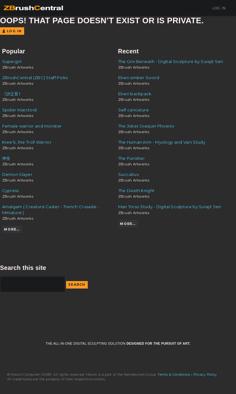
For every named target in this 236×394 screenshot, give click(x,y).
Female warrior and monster (32, 125)
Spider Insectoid (19, 109)
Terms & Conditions (174, 375)
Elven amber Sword (138, 77)
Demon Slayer (17, 174)
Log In (217, 8)
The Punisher (131, 158)
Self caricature (133, 109)
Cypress (10, 190)
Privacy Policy (205, 375)
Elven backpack (135, 93)
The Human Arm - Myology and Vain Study (161, 142)
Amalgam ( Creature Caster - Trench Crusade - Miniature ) (50, 209)
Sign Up (194, 8)
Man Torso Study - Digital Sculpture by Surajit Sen (169, 206)
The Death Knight (136, 190)
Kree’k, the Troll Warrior (26, 142)
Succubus (128, 174)
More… (12, 229)
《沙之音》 (12, 93)
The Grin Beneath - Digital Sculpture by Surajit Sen (170, 61)
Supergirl (12, 61)
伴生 (6, 158)
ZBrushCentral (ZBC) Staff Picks (35, 77)
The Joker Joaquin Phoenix (146, 125)
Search (77, 285)
